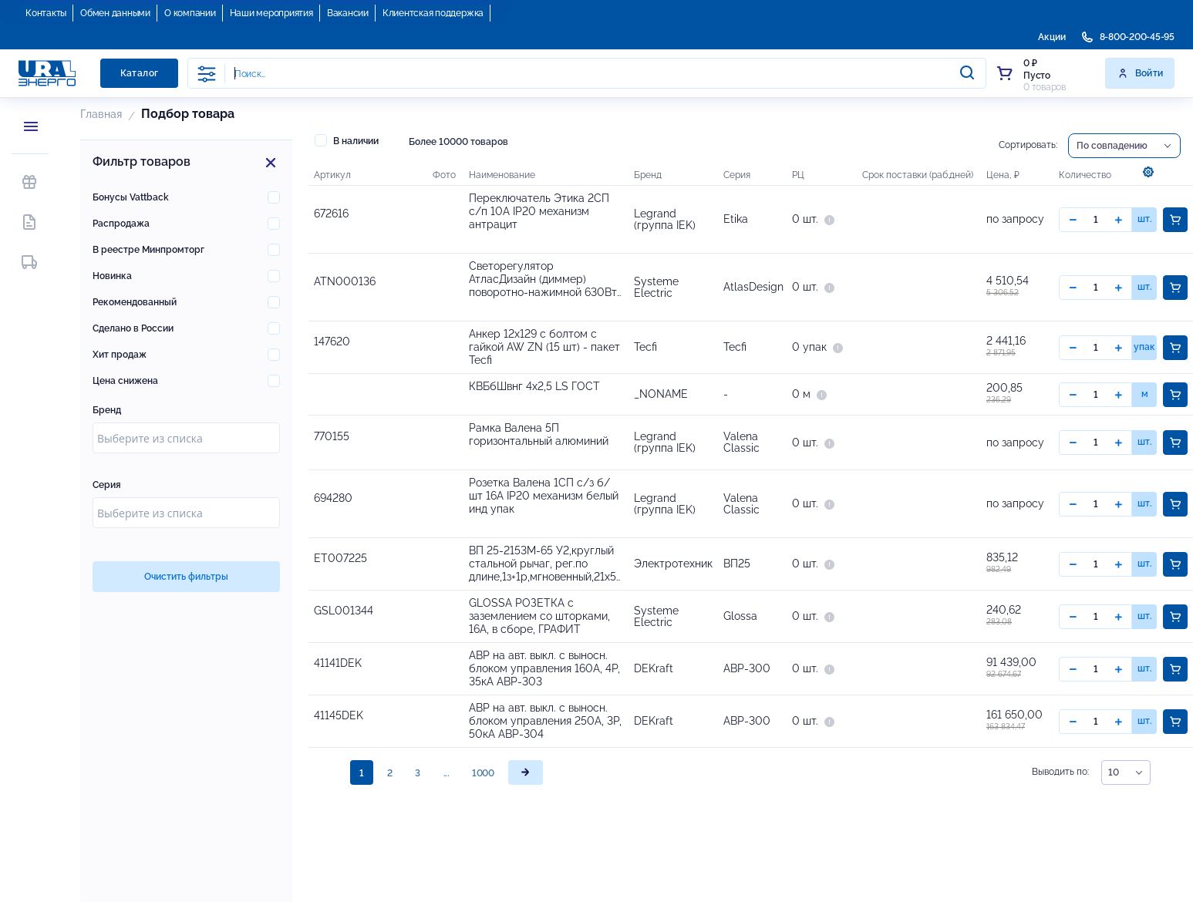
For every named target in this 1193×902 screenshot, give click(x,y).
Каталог (139, 73)
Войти (1140, 73)
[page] (525, 788)
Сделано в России (133, 328)
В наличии (347, 140)
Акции (1052, 37)
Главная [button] (101, 114)
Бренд (107, 410)
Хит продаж (120, 354)
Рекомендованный (135, 302)
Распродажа (121, 223)
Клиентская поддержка (433, 13)
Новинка (112, 276)
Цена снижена (125, 380)
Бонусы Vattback (131, 197)
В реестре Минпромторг (148, 249)
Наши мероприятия (271, 13)
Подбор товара (187, 113)
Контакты (45, 13)
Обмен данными (115, 13)
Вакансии (348, 13)
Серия (107, 485)
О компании (190, 13)
